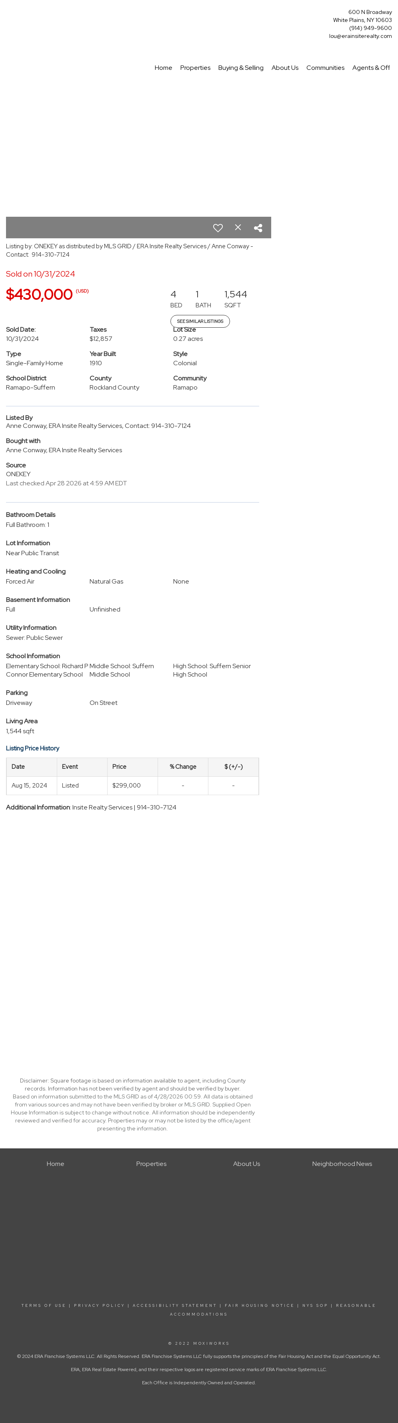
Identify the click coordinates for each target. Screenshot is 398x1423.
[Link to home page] (8, 14)
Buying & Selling (241, 67)
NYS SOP (315, 1305)
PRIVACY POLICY (99, 1305)
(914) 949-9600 (370, 28)
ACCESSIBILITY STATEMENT (175, 1305)
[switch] (218, 228)
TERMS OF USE (44, 1305)
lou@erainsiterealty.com (360, 36)
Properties (195, 67)
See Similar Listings (200, 321)
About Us (285, 67)
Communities (325, 67)
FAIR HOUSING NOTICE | (262, 1305)
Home (163, 67)
